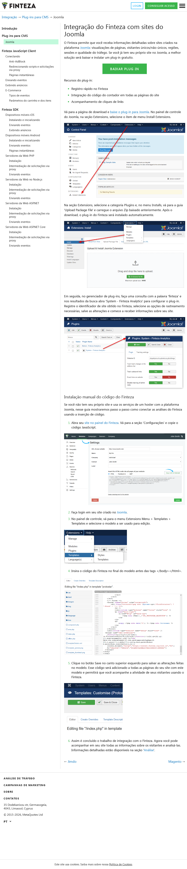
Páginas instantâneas (23, 75)
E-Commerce (14, 90)
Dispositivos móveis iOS (21, 118)
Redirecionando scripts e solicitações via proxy (26, 68)
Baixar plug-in (125, 74)
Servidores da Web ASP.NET (24, 206)
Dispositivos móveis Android (24, 138)
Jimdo (72, 792)
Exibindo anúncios (17, 85)
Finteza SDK (12, 113)
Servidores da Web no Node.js (26, 182)
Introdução (11, 28)
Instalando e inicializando (26, 123)
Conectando (13, 56)
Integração (11, 17)
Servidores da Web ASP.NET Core (27, 230)
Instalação (16, 164)
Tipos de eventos (20, 95)
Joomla (104, 47)
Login (132, 5)
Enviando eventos (17, 80)
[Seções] (182, 6)
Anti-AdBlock (17, 61)
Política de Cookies (125, 864)
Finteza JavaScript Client (23, 51)
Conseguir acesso (159, 5)
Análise (78, 781)
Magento (174, 792)
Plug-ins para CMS (39, 17)
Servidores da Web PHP (21, 159)
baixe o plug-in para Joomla (136, 117)
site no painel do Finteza (105, 444)
